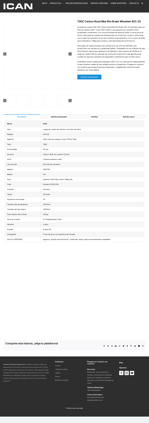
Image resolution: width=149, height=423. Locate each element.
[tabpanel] (74, 222)
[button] (142, 3)
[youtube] (132, 373)
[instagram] (127, 373)
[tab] (21, 116)
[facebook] (121, 373)
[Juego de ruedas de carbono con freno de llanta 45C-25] (37, 54)
